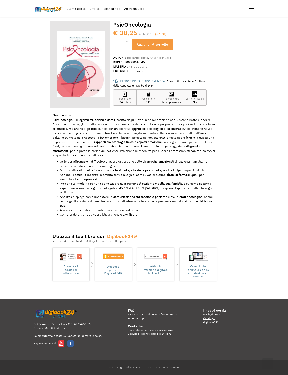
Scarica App (111, 8)
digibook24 (211, 322)
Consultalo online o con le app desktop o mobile (198, 264)
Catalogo (209, 318)
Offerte (94, 8)
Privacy (38, 328)
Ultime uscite (76, 8)
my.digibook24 (212, 314)
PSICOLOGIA (138, 66)
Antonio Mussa (160, 57)
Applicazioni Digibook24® (136, 85)
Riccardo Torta (137, 57)
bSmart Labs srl (91, 335)
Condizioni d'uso (55, 328)
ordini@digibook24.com (155, 333)
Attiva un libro (134, 8)
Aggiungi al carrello (152, 44)
